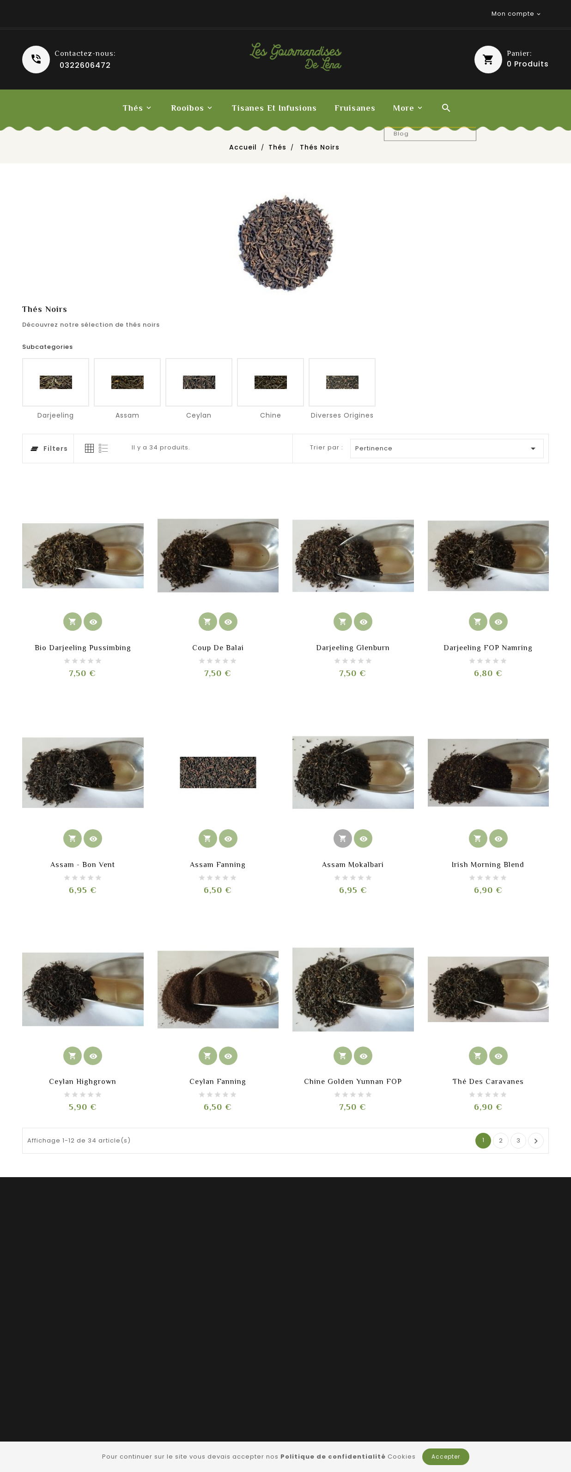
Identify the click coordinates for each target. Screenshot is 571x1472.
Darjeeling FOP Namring (488, 648)
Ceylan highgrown (82, 1081)
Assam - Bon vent (82, 865)
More (403, 108)
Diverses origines (342, 415)
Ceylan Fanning (217, 1081)
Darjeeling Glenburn (353, 648)
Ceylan (199, 415)
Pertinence (447, 448)
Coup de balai (218, 648)
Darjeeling (55, 415)
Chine (270, 415)
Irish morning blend (488, 865)
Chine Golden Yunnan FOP (353, 1081)
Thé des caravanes (488, 1081)
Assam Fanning (218, 865)
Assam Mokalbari (353, 865)
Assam (127, 415)
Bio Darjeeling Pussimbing (83, 648)
